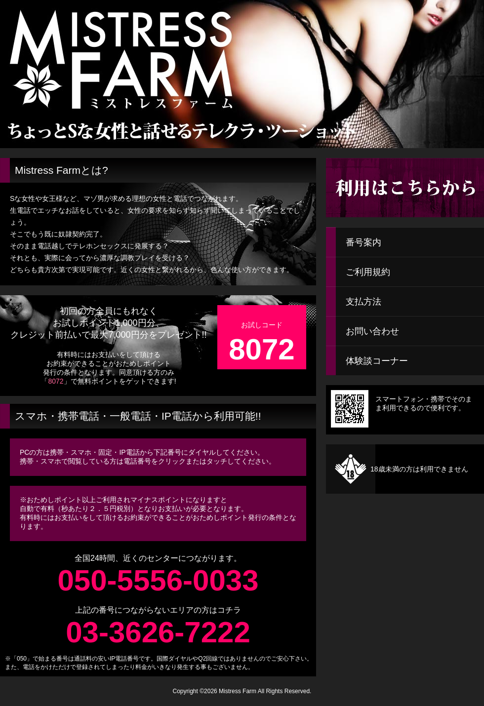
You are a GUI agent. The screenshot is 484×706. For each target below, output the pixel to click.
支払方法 (363, 302)
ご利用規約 (368, 272)
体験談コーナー (377, 361)
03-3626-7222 (158, 632)
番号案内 (363, 242)
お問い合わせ (372, 331)
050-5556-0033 (157, 580)
